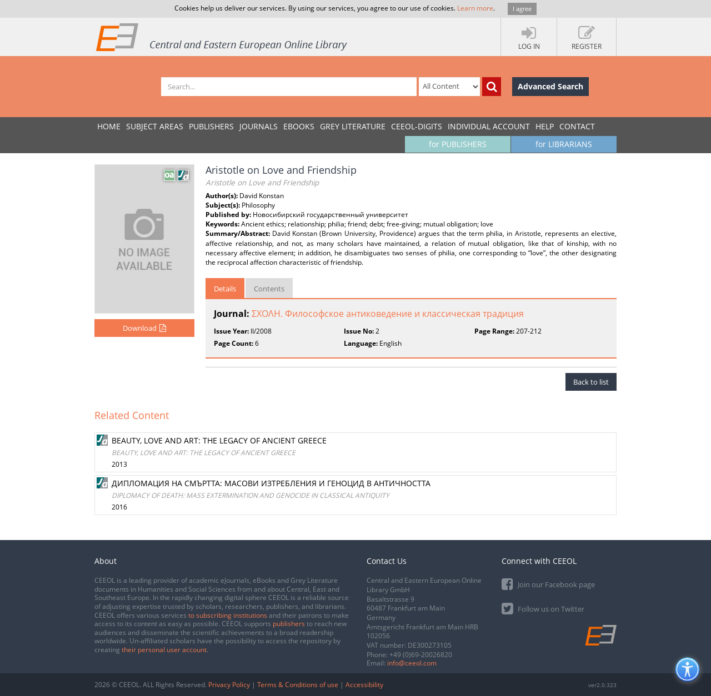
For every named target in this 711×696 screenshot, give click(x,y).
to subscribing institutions (227, 615)
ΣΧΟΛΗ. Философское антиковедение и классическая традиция (388, 313)
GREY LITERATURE (352, 126)
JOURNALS (258, 126)
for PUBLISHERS (458, 144)
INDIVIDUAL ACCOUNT (489, 126)
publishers (289, 623)
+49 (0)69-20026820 (420, 654)
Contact (577, 126)
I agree (522, 8)
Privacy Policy (229, 684)
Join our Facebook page (548, 583)
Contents (269, 289)
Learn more (475, 8)
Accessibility (364, 684)
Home (109, 126)
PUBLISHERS (211, 126)
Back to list (591, 382)
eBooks (298, 126)
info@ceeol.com (412, 663)
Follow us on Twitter (543, 608)
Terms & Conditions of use (297, 684)
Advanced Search (550, 86)
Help (544, 126)
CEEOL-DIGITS (416, 126)
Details (225, 289)
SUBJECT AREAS (154, 126)
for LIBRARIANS (563, 144)
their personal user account (164, 649)
